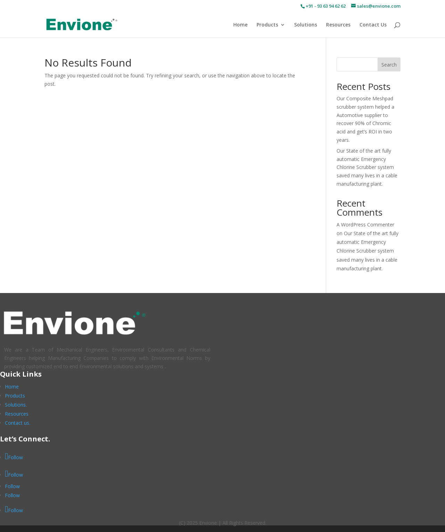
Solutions (305, 25)
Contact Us (373, 25)
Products (267, 25)
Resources (338, 25)
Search (389, 64)
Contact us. (17, 422)
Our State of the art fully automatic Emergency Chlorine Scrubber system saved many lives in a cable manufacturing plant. (367, 167)
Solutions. (16, 404)
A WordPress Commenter (365, 224)
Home (240, 25)
